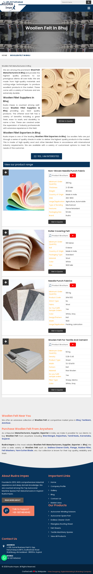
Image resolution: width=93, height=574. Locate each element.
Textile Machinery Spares (62, 532)
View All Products (58, 536)
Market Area (56, 502)
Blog (53, 494)
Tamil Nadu (73, 436)
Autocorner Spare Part (61, 515)
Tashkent (86, 420)
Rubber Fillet (84, 447)
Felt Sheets (56, 528)
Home (4, 55)
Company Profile (58, 486)
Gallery (54, 490)
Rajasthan (61, 436)
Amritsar (6, 423)
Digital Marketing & (68, 571)
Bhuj (78, 420)
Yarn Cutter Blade (24, 450)
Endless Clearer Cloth (58, 447)
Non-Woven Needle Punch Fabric (66, 170)
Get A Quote (66, 121)
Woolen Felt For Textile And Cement (68, 339)
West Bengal (49, 436)
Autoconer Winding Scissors (63, 511)
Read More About (12, 500)
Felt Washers (8, 450)
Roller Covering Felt (59, 231)
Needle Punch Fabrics (60, 280)
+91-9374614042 (13, 2)
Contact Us (56, 498)
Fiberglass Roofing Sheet (62, 524)
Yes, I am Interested (46, 156)
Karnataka (85, 436)
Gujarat (6, 438)
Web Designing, (54, 571)
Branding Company (83, 571)
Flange (73, 447)
